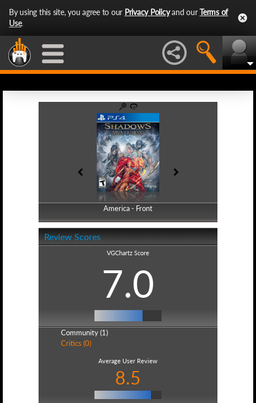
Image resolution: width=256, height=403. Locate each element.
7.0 (128, 283)
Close (242, 17)
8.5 (128, 377)
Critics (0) (76, 343)
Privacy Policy (147, 12)
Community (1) (84, 332)
